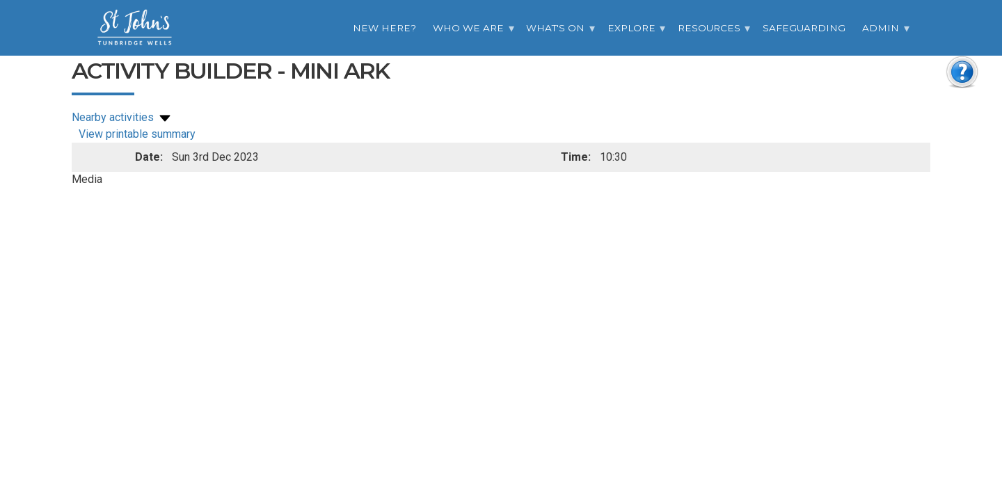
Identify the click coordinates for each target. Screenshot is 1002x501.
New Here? (384, 27)
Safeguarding (804, 27)
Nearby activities (122, 117)
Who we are (468, 27)
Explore (631, 27)
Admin (880, 27)
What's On (555, 27)
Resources (709, 27)
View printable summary (137, 134)
